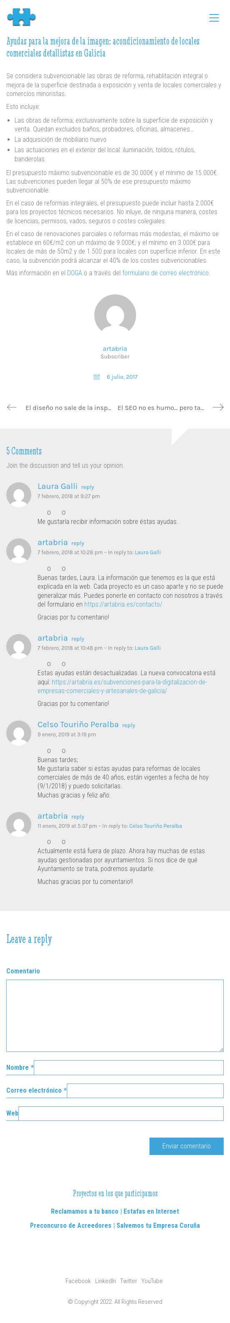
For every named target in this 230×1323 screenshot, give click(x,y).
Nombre (20, 1067)
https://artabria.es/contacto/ (123, 604)
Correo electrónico (36, 1090)
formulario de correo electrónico (165, 273)
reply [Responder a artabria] (77, 543)
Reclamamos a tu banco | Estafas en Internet (115, 1211)
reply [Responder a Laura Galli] (87, 487)
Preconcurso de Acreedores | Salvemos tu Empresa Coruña (115, 1225)
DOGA (74, 273)
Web (12, 1113)
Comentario (23, 971)
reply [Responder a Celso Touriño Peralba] (128, 725)
